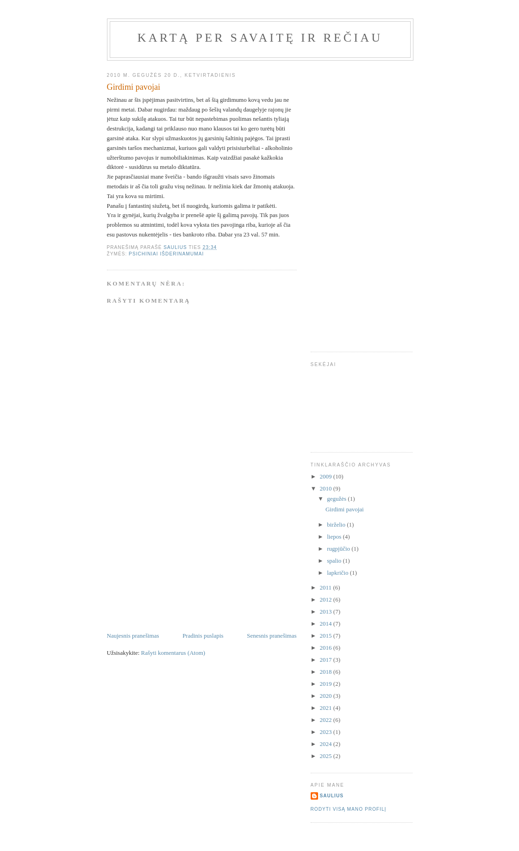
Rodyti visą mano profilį (349, 809)
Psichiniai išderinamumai (166, 253)
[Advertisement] (176, 566)
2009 (326, 476)
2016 (326, 647)
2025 (326, 755)
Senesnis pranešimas (271, 635)
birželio (337, 524)
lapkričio (338, 572)
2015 (326, 635)
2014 (326, 623)
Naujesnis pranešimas (133, 635)
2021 (326, 707)
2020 (326, 695)
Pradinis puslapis (202, 635)
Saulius (332, 795)
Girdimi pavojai (344, 509)
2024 (326, 743)
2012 (326, 599)
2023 (326, 731)
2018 (326, 671)
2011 (326, 587)
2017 (326, 659)
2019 (326, 683)
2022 (326, 719)
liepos (335, 536)
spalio (335, 560)
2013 (326, 611)
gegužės (337, 498)
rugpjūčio (339, 548)
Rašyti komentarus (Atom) (173, 652)
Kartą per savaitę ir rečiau (260, 37)
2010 (326, 488)
